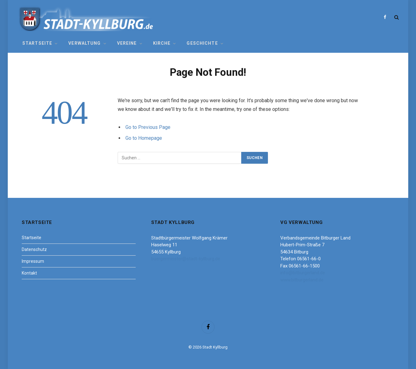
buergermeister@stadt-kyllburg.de (185, 259)
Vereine (127, 43)
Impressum (33, 261)
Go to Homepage (143, 138)
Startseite (37, 43)
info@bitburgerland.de (302, 273)
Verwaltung (84, 43)
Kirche (162, 43)
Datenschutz (34, 249)
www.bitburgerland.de (301, 280)
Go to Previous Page (147, 127)
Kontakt (29, 273)
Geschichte (202, 43)
